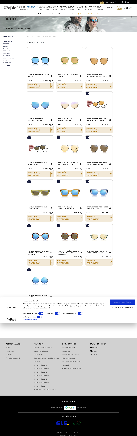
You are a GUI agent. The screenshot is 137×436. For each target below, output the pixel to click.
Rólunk (8, 353)
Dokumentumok (39, 360)
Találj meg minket (98, 350)
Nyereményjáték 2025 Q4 (41, 378)
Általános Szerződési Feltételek (43, 353)
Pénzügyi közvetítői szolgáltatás (71, 367)
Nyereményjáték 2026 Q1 (41, 374)
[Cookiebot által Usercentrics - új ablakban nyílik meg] (11, 432)
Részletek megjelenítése (30, 432)
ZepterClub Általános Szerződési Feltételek (46, 364)
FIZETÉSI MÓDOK (68, 407)
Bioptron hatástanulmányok (70, 360)
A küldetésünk (10, 357)
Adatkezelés (65, 371)
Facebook (95, 353)
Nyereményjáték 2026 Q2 (41, 371)
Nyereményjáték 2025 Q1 (41, 388)
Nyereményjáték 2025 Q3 (41, 381)
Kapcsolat (9, 360)
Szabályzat (38, 350)
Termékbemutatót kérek (13, 364)
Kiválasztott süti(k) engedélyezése (122, 420)
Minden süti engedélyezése (122, 415)
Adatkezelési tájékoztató (41, 357)
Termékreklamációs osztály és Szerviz (45, 395)
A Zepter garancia (13, 350)
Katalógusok (66, 357)
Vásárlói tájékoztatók (68, 364)
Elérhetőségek (38, 367)
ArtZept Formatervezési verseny (71, 374)
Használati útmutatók (68, 353)
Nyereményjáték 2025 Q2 (41, 385)
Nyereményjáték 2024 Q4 (41, 392)
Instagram (95, 357)
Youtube (94, 360)
